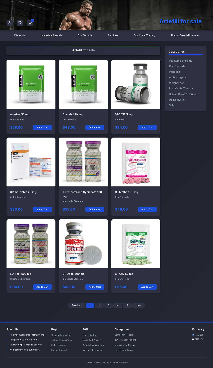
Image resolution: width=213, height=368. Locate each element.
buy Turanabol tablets (125, 340)
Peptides (113, 35)
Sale (171, 105)
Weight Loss (176, 83)
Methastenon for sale (125, 345)
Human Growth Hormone (185, 35)
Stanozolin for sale (124, 334)
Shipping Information (61, 335)
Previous (77, 305)
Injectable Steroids (51, 35)
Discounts (19, 35)
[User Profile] (10, 23)
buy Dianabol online (124, 350)
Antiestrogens (177, 77)
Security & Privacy (92, 340)
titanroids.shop (90, 335)
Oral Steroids (85, 35)
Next (138, 305)
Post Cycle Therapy (144, 35)
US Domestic (177, 99)
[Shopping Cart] (30, 23)
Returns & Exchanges (61, 340)
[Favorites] (20, 23)
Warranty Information (93, 350)
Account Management (93, 345)
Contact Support (59, 350)
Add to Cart (42, 127)
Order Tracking (58, 345)
